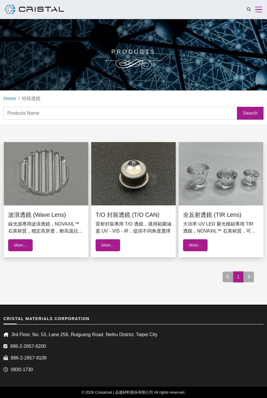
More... (20, 245)
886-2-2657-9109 (29, 357)
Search (250, 113)
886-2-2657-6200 (28, 346)
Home (9, 98)
